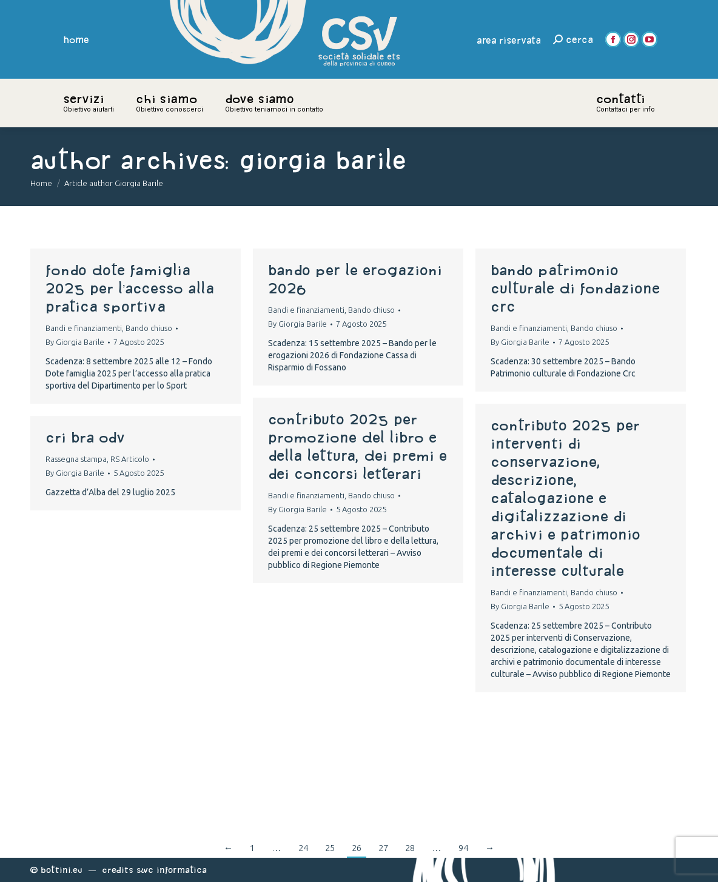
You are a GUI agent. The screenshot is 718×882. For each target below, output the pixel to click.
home (76, 39)
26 (356, 848)
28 (410, 848)
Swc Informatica (171, 869)
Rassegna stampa (76, 459)
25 (330, 848)
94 (463, 848)
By (74, 342)
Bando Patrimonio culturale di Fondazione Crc (575, 287)
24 (303, 848)
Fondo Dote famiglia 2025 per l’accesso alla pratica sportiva (129, 287)
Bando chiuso (149, 328)
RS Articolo (129, 459)
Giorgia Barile (322, 159)
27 (383, 848)
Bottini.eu (61, 869)
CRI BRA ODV (85, 437)
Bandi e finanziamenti (83, 328)
